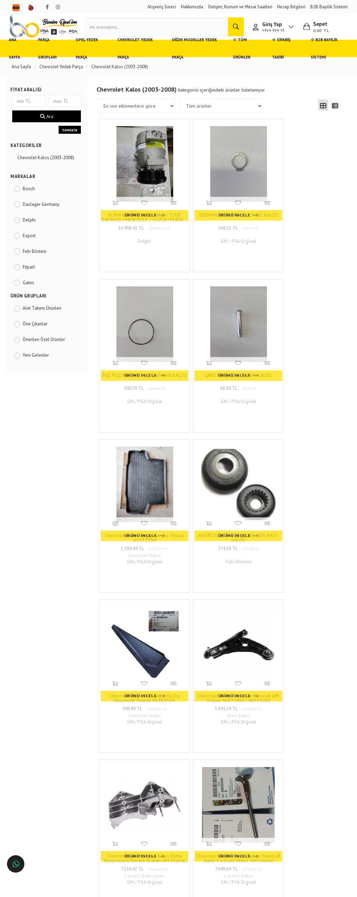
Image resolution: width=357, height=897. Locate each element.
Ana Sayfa (21, 57)
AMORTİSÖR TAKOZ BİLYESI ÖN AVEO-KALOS (191, 310)
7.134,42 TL (129, 437)
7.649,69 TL (190, 437)
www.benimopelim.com (210, 573)
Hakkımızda (192, 7)
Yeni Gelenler (38, 364)
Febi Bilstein (37, 260)
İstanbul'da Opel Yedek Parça (42, 815)
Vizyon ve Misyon (91, 784)
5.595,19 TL (312, 321)
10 (258, 488)
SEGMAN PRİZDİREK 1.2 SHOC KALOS (190, 193)
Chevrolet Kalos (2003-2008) (48, 167)
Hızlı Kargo (85, 753)
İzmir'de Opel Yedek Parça (39, 804)
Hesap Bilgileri (291, 7)
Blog (79, 794)
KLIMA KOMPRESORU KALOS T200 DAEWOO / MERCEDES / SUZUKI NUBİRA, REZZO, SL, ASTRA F (129, 193)
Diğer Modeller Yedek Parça (193, 57)
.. (270, 488)
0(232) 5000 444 (161, 776)
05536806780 (157, 789)
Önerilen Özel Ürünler (46, 348)
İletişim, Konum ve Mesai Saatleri (240, 7)
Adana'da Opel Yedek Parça (41, 763)
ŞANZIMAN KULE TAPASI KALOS (312, 193)
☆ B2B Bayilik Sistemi (319, 57)
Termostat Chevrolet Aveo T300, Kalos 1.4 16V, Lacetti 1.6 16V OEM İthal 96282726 (312, 426)
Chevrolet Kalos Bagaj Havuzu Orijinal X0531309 (129, 310)
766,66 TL (312, 437)
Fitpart (31, 276)
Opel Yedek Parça (91, 57)
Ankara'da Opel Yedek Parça (41, 773)
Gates (31, 291)
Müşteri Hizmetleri (92, 763)
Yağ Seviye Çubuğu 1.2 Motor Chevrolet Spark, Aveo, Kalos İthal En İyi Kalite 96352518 (251, 426)
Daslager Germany (43, 213)
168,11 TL (190, 204)
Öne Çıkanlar (37, 333)
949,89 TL (251, 321)
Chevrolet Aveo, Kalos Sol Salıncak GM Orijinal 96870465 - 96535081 (312, 310)
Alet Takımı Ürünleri (44, 317)
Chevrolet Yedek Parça (138, 57)
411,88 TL (251, 437)
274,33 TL (190, 321)
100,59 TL (251, 204)
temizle (71, 138)
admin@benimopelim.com (162, 806)
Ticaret (143, 888)
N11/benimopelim (160, 832)
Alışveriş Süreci (161, 7)
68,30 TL (312, 204)
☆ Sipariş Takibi (278, 57)
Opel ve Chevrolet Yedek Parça (44, 753)
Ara (48, 125)
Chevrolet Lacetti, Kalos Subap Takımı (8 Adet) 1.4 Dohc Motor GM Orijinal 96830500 (190, 426)
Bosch (31, 197)
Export (31, 244)
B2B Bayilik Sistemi (329, 7)
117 (283, 488)
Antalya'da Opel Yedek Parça (42, 794)
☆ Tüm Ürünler (238, 57)
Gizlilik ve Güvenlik (93, 773)
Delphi (31, 229)
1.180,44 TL (129, 321)
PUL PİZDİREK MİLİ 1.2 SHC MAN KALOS (251, 193)
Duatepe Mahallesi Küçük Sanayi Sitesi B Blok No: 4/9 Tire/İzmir (165, 759)
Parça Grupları (53, 57)
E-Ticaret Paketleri (175, 888)
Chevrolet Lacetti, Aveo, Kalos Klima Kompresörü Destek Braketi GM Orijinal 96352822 (129, 426)
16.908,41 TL (129, 204)
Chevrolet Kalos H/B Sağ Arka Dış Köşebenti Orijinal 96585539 (252, 310)
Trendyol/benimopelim (164, 820)
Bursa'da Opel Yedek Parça (40, 784)
